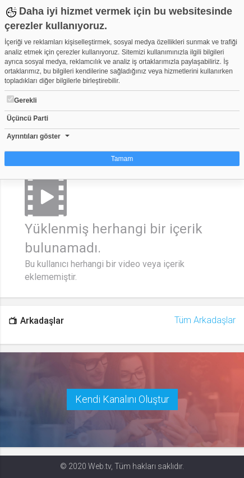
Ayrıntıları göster (34, 136)
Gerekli (22, 99)
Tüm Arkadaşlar (205, 320)
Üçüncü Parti (27, 118)
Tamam (122, 159)
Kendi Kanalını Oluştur (122, 399)
